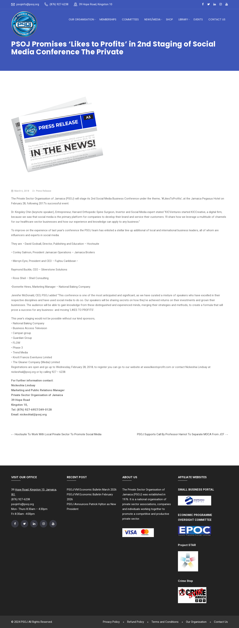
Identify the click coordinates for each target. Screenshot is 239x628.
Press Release (43, 191)
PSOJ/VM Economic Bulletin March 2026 (92, 489)
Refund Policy (135, 622)
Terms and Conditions (165, 622)
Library (183, 19)
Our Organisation (81, 19)
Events (198, 19)
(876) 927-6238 (59, 4)
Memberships (108, 19)
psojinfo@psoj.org (27, 4)
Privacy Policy (111, 622)
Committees (130, 19)
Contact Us (216, 19)
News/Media (152, 19)
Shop (169, 19)
